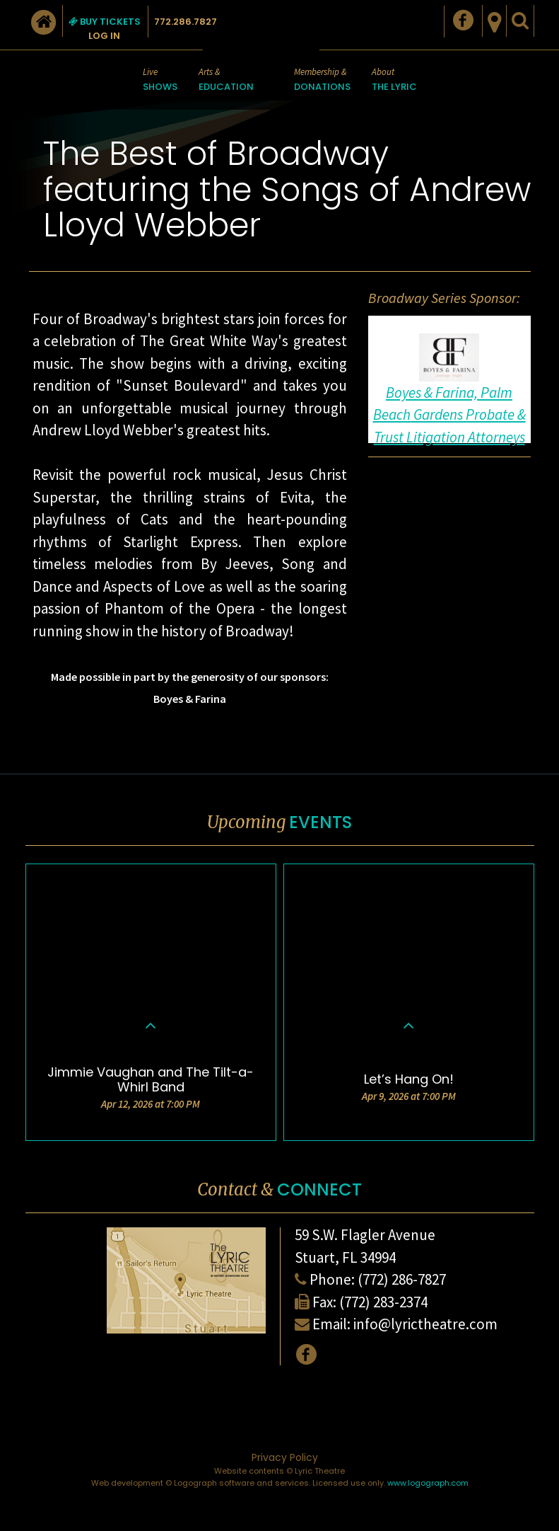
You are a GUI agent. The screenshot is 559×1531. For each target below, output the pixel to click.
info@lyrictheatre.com (425, 1324)
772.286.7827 (185, 21)
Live (160, 80)
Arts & (226, 80)
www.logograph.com (428, 1483)
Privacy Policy (285, 1457)
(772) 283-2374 (383, 1302)
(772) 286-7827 (402, 1279)
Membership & (322, 80)
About (394, 80)
